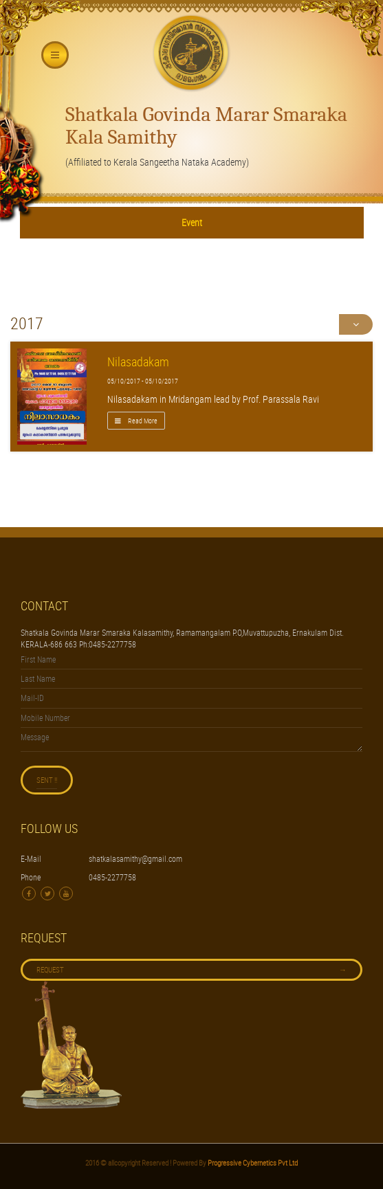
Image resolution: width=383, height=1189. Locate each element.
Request (191, 969)
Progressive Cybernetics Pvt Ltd (252, 1162)
